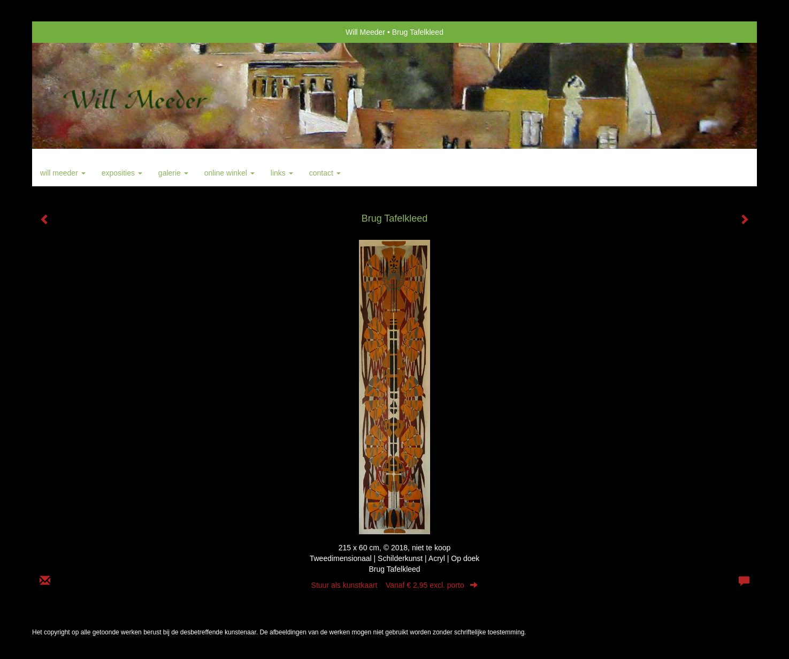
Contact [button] (325, 173)
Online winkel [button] (229, 173)
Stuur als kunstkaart (394, 585)
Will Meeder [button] (63, 173)
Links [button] (282, 173)
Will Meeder (365, 32)
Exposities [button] (122, 173)
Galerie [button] (173, 173)
